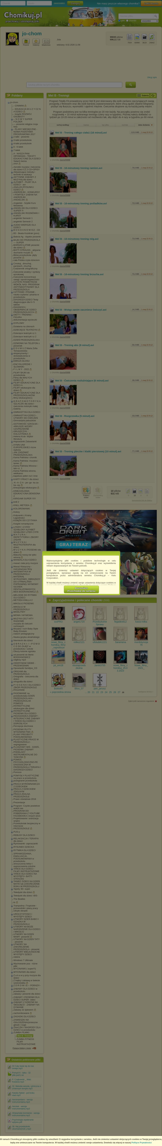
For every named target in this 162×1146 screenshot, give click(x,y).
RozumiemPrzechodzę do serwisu (81, 589)
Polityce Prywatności (142, 1142)
